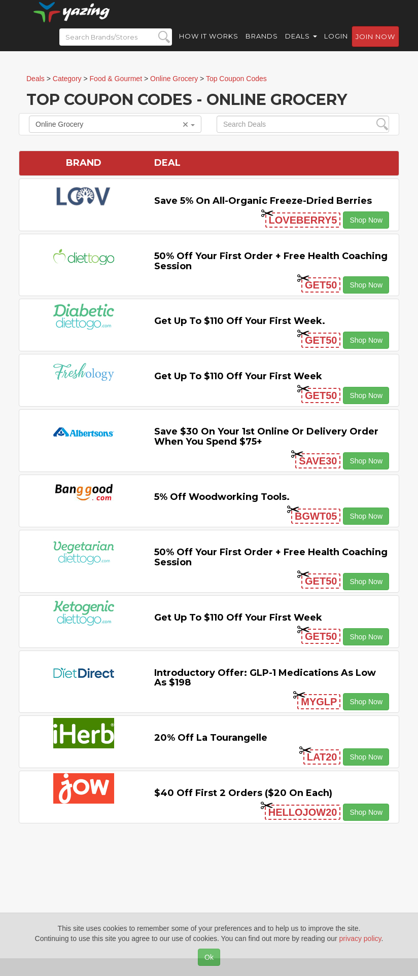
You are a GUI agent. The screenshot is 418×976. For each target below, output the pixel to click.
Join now (375, 46)
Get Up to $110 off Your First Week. (239, 321)
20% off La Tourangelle (210, 737)
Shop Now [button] (366, 220)
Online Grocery (115, 124)
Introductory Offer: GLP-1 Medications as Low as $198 (265, 678)
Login (336, 46)
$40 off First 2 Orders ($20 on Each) (243, 793)
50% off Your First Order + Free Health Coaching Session (271, 261)
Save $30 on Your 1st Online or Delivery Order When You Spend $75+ (266, 436)
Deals (301, 46)
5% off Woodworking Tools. (222, 496)
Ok (209, 957)
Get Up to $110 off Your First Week (238, 376)
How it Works (208, 46)
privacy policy (360, 938)
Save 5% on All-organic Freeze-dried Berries (263, 200)
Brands (262, 46)
